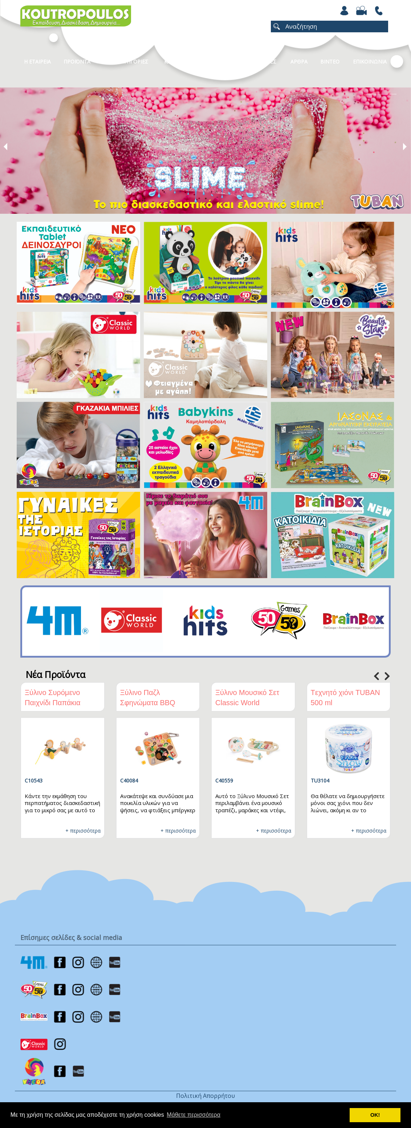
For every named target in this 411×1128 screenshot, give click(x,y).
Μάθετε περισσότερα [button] (193, 1115)
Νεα (215, 61)
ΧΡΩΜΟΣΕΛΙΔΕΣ (256, 61)
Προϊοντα (77, 61)
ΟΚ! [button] (375, 1115)
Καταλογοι (178, 61)
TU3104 (320, 780)
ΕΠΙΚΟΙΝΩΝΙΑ (370, 61)
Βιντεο (329, 61)
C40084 (129, 780)
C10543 (33, 780)
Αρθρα (299, 61)
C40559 (224, 780)
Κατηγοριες (132, 61)
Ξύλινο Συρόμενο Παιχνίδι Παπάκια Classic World (53, 702)
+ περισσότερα (83, 830)
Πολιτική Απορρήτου (205, 1096)
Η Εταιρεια (37, 61)
